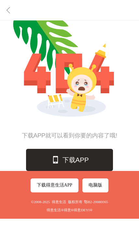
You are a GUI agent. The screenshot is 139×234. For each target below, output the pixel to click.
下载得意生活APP (54, 185)
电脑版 (95, 185)
